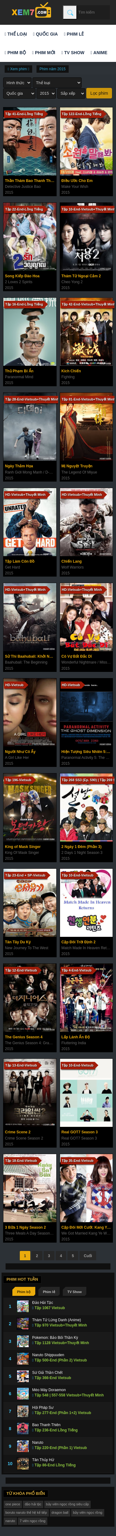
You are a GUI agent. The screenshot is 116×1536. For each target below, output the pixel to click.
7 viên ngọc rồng (32, 1521)
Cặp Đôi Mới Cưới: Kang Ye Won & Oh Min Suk (87, 1227)
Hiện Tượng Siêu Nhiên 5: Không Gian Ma (87, 752)
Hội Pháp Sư (43, 1407)
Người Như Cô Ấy (20, 752)
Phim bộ (15, 52)
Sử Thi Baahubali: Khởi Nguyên (30, 656)
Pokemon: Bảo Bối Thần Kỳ (55, 1337)
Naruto (37, 1442)
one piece (13, 1504)
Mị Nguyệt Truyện (77, 466)
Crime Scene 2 (18, 1132)
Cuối (88, 1256)
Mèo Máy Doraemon (49, 1390)
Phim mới (43, 52)
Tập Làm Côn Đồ (19, 561)
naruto (10, 1521)
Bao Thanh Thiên (46, 1425)
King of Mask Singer (23, 847)
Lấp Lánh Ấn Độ (76, 1037)
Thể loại (16, 34)
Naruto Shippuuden (48, 1355)
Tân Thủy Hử (43, 1460)
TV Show (72, 52)
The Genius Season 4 (23, 1037)
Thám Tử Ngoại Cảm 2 (81, 276)
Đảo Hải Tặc (42, 1302)
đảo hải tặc (33, 1504)
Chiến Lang (72, 561)
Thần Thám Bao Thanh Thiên (30, 181)
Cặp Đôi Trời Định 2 (79, 942)
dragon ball (60, 1512)
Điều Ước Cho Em (77, 181)
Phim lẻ (74, 34)
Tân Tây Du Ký (18, 942)
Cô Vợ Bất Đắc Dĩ (77, 656)
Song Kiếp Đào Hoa (22, 276)
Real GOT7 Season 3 (80, 1132)
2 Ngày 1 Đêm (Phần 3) (82, 847)
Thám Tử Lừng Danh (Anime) (56, 1320)
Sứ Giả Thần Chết (47, 1372)
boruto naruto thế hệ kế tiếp (26, 1512)
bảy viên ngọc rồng (87, 1512)
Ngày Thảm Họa (19, 466)
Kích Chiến (71, 371)
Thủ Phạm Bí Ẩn (19, 371)
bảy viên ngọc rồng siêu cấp (67, 1504)
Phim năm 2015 (53, 69)
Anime (99, 52)
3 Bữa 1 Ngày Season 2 (25, 1227)
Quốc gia (45, 34)
